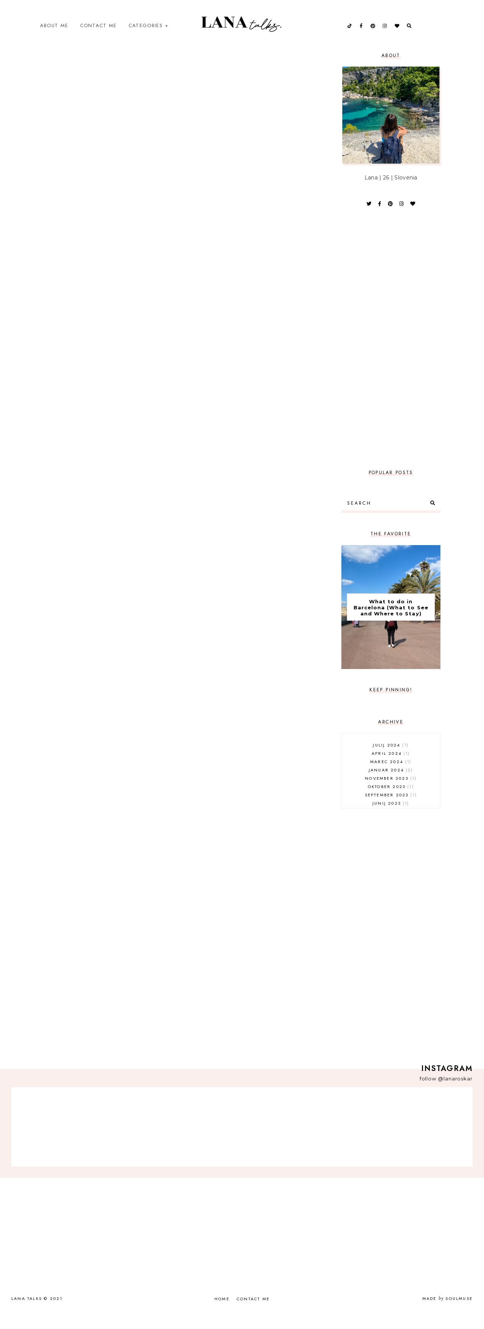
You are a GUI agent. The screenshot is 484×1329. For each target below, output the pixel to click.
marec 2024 (391, 776)
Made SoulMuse (447, 1313)
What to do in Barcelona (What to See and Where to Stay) (391, 622)
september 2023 (391, 810)
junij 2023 (391, 818)
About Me (54, 32)
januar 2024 (391, 785)
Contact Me (98, 32)
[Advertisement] (391, 353)
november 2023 (391, 793)
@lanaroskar (455, 1093)
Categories (146, 32)
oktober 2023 (391, 801)
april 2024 (391, 768)
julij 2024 (391, 760)
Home (222, 1313)
